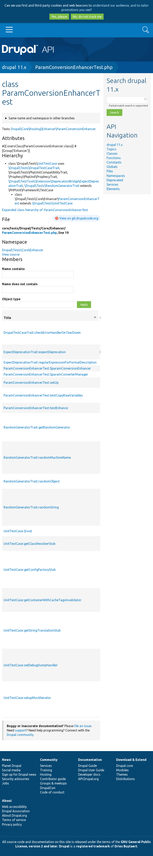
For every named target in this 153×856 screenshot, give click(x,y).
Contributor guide (53, 779)
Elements (113, 189)
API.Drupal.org (88, 779)
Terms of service (14, 820)
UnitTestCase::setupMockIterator (27, 698)
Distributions (125, 779)
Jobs (5, 783)
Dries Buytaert (126, 846)
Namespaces (116, 175)
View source (11, 254)
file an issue (82, 726)
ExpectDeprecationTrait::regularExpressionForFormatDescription (50, 362)
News (6, 759)
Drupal (64, 846)
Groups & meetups (53, 783)
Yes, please (59, 16)
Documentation (90, 759)
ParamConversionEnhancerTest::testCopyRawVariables (43, 395)
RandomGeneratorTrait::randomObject (32, 481)
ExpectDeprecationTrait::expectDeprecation (35, 352)
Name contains (13, 269)
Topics (111, 149)
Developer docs (89, 774)
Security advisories (15, 779)
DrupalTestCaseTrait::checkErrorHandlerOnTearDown (42, 332)
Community (49, 759)
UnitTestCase (47, 163)
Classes (112, 153)
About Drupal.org (14, 815)
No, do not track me (87, 16)
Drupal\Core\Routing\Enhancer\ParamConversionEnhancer (53, 129)
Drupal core (124, 765)
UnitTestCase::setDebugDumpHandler (31, 665)
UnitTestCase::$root (18, 531)
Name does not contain (19, 284)
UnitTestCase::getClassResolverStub (29, 543)
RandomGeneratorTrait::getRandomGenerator (37, 427)
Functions (114, 158)
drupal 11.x (14, 67)
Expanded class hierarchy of (45, 210)
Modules (122, 770)
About (7, 800)
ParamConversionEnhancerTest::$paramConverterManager (46, 374)
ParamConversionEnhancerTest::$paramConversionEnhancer (47, 368)
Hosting (45, 774)
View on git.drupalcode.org (78, 218)
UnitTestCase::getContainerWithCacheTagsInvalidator (42, 600)
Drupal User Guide (91, 770)
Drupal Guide (87, 765)
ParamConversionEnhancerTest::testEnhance (36, 408)
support (20, 730)
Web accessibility (14, 806)
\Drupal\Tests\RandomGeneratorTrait (52, 185)
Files (110, 171)
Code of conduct (52, 792)
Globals (112, 166)
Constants (114, 162)
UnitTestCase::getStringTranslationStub (32, 630)
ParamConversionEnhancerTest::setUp (31, 382)
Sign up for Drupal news (19, 774)
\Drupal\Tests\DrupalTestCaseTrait (33, 168)
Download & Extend (131, 759)
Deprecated (115, 180)
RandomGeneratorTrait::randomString (31, 507)
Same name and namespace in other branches (42, 118)
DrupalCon (47, 788)
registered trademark (93, 846)
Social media (11, 770)
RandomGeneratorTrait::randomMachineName (37, 457)
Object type (11, 299)
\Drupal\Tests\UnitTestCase (52, 203)
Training (46, 770)
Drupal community (20, 734)
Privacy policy (12, 824)
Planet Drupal (11, 765)
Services (112, 184)
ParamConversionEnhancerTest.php (74, 67)
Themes (122, 774)
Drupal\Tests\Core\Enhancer (22, 250)
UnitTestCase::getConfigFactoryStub (30, 569)
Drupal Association (16, 811)
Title (50, 318)
